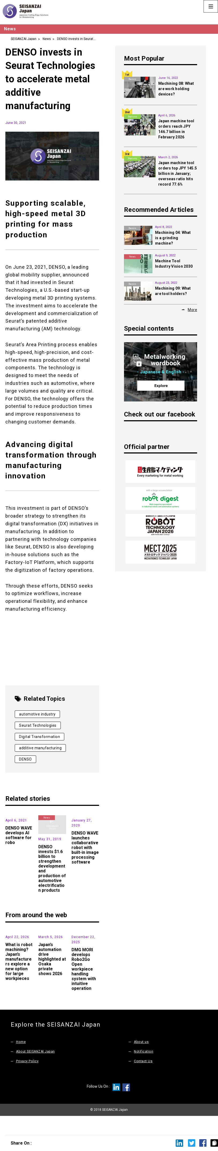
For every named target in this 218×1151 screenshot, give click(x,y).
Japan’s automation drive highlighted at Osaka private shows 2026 (52, 977)
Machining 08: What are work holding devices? (176, 88)
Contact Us (143, 1079)
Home (21, 1060)
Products (80, 817)
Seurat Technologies (38, 725)
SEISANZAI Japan (23, 38)
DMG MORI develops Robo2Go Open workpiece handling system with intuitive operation (84, 987)
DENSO (25, 759)
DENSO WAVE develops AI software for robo (18, 853)
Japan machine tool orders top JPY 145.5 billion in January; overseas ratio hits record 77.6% (177, 173)
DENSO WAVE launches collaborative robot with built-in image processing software (85, 866)
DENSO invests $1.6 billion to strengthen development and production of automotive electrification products (52, 868)
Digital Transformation (39, 737)
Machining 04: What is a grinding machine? (173, 237)
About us (141, 1060)
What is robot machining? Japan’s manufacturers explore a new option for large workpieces (18, 979)
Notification (144, 1070)
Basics (132, 79)
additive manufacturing (40, 748)
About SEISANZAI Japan (36, 1070)
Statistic (132, 116)
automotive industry (37, 714)
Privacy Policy (27, 1079)
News (47, 38)
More (192, 309)
